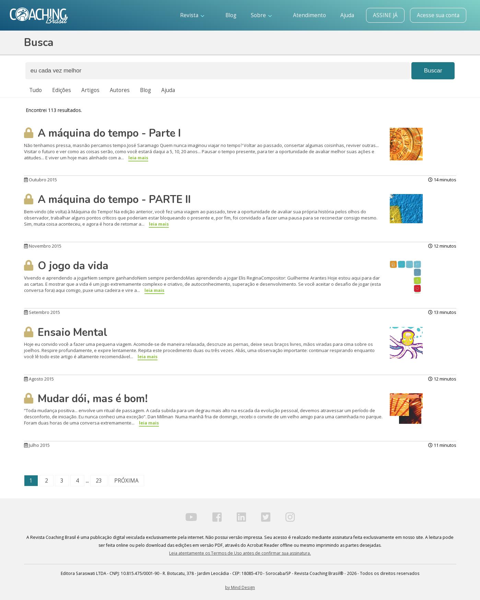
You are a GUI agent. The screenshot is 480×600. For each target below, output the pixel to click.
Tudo (35, 90)
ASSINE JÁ (385, 15)
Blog (230, 15)
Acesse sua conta (438, 15)
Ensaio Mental (65, 332)
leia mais (138, 158)
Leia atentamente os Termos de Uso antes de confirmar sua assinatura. (240, 553)
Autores (120, 90)
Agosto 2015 (39, 379)
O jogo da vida (66, 266)
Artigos (90, 90)
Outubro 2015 (40, 180)
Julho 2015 (37, 445)
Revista (192, 15)
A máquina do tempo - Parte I (102, 133)
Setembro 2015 (42, 312)
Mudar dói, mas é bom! (86, 399)
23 (99, 480)
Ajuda (347, 15)
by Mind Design (240, 587)
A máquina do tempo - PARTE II (107, 199)
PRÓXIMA (126, 480)
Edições (61, 90)
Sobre (261, 15)
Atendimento (309, 15)
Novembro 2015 (42, 246)
